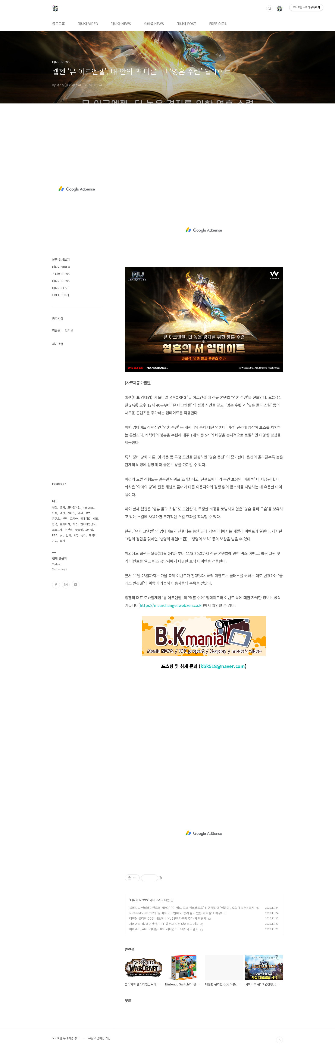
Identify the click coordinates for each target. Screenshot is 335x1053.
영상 (54, 507)
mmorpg (88, 507)
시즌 (75, 524)
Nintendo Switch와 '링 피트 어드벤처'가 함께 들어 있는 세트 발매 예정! (175, 913)
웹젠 (54, 513)
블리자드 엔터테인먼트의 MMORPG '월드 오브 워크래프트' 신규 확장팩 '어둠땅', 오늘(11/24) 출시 (191, 908)
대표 (95, 518)
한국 (54, 524)
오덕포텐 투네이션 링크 (65, 1038)
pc (61, 535)
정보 (88, 513)
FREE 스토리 (218, 23)
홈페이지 (65, 524)
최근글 (56, 330)
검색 (269, 8)
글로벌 (79, 530)
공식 (83, 535)
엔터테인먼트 (88, 524)
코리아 (74, 518)
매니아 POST (186, 23)
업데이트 (85, 518)
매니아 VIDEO (88, 23)
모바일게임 (74, 507)
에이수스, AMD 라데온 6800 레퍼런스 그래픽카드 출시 (163, 929)
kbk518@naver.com (222, 666)
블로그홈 (58, 23)
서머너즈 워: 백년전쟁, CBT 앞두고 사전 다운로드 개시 (164, 924)
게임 (54, 541)
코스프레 (57, 530)
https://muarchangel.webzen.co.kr (171, 605)
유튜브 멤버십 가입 (99, 1038)
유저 (62, 507)
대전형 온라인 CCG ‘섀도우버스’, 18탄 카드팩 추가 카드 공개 (167, 918)
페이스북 (56, 584)
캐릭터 (93, 535)
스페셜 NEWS (154, 23)
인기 (68, 535)
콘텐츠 (56, 518)
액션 (62, 513)
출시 (62, 541)
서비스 (71, 513)
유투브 (75, 584)
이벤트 (69, 530)
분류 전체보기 (61, 259)
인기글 (69, 330)
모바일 (89, 530)
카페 (80, 513)
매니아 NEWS (121, 23)
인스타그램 (66, 584)
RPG (54, 535)
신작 (65, 518)
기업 (76, 535)
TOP (279, 1040)
